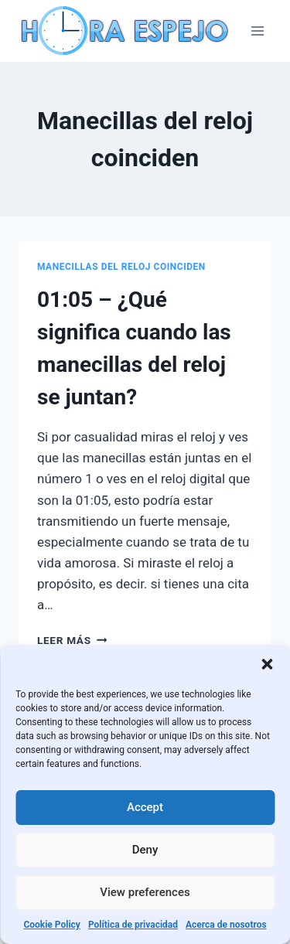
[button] (267, 664)
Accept (145, 807)
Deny (145, 850)
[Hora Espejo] (127, 31)
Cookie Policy (51, 924)
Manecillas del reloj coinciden (121, 266)
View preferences (144, 892)
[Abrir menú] (257, 31)
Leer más (72, 640)
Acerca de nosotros (226, 924)
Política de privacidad (133, 924)
